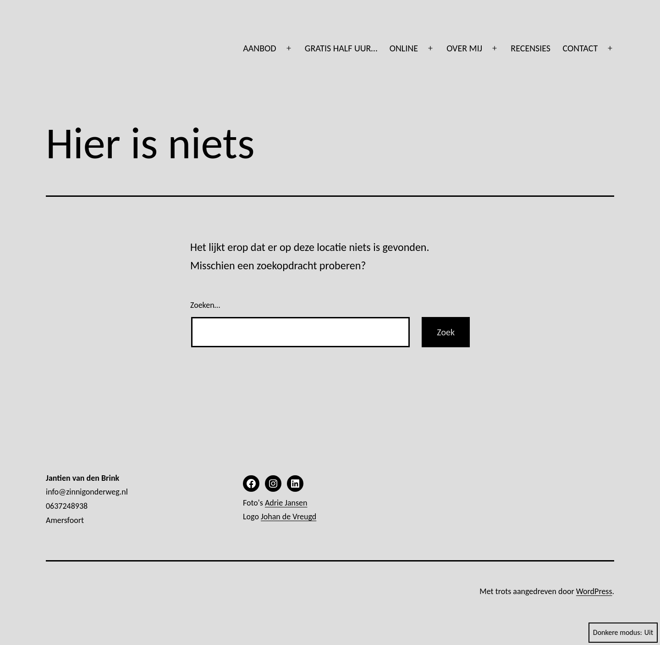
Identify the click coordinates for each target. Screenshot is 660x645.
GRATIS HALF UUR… (341, 48)
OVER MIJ (464, 48)
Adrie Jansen (286, 503)
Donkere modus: (623, 632)
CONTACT (580, 48)
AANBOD (259, 48)
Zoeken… (205, 305)
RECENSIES (530, 48)
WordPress (594, 591)
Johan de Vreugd (288, 517)
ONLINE (404, 48)
